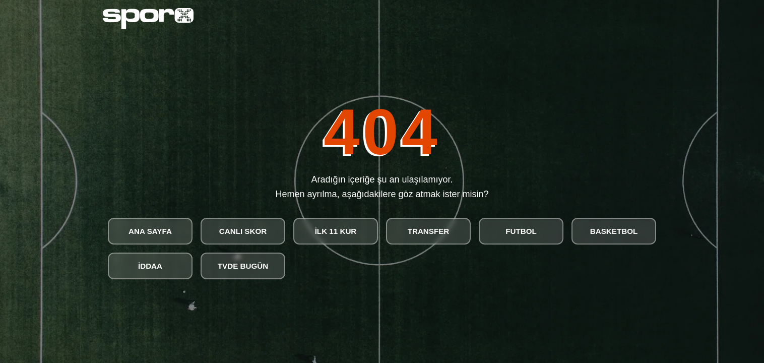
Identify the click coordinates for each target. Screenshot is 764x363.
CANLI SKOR (243, 231)
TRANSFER (429, 231)
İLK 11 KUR (336, 231)
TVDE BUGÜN (243, 266)
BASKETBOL (614, 231)
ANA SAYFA (150, 231)
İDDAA (150, 266)
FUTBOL (521, 231)
